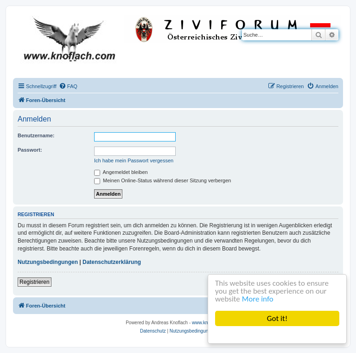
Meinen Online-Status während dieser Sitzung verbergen (162, 180)
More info (257, 299)
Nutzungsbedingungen (48, 262)
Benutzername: (36, 135)
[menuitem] (68, 86)
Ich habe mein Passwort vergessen (133, 160)
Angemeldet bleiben (121, 172)
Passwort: (30, 150)
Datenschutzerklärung (112, 262)
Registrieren (34, 282)
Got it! (277, 318)
